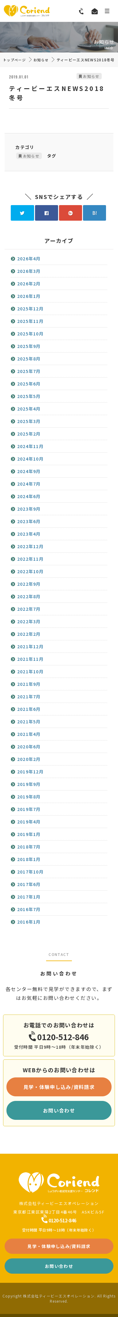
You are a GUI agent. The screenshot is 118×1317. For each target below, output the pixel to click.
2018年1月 (29, 859)
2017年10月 (30, 872)
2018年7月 (29, 847)
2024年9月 (29, 471)
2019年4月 (29, 822)
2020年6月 (29, 747)
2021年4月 (29, 734)
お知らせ (41, 59)
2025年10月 (30, 334)
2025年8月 (29, 359)
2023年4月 (29, 534)
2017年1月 (29, 897)
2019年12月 (30, 772)
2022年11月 (30, 559)
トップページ (14, 59)
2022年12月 (30, 546)
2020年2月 (29, 759)
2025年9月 (29, 346)
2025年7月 (29, 371)
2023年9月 (29, 509)
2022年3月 (29, 621)
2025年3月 (29, 421)
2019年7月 (29, 809)
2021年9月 (29, 684)
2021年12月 (30, 646)
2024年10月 (30, 459)
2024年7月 (29, 484)
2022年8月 (29, 596)
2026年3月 (29, 271)
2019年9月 (29, 784)
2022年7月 (29, 609)
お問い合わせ (59, 1110)
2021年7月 (29, 696)
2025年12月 (30, 309)
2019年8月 (29, 797)
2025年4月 (29, 409)
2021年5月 (29, 721)
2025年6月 (29, 384)
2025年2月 (29, 434)
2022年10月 (30, 571)
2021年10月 (30, 671)
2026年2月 (29, 283)
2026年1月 (29, 296)
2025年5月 (29, 396)
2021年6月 (29, 709)
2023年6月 (29, 521)
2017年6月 (29, 884)
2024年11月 (30, 446)
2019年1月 (29, 834)
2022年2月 (29, 634)
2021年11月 (30, 659)
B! (94, 213)
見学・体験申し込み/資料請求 (59, 1087)
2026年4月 (29, 258)
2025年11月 (30, 321)
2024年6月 (29, 496)
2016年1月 (29, 922)
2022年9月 (29, 584)
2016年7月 (29, 909)
